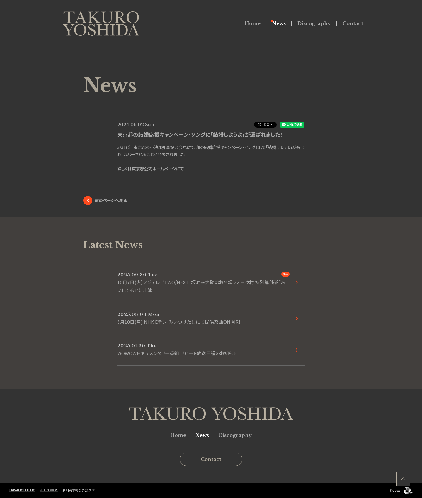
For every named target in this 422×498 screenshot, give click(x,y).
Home (253, 23)
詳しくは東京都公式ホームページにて (150, 169)
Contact (353, 23)
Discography (314, 23)
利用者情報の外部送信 (78, 490)
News (279, 23)
